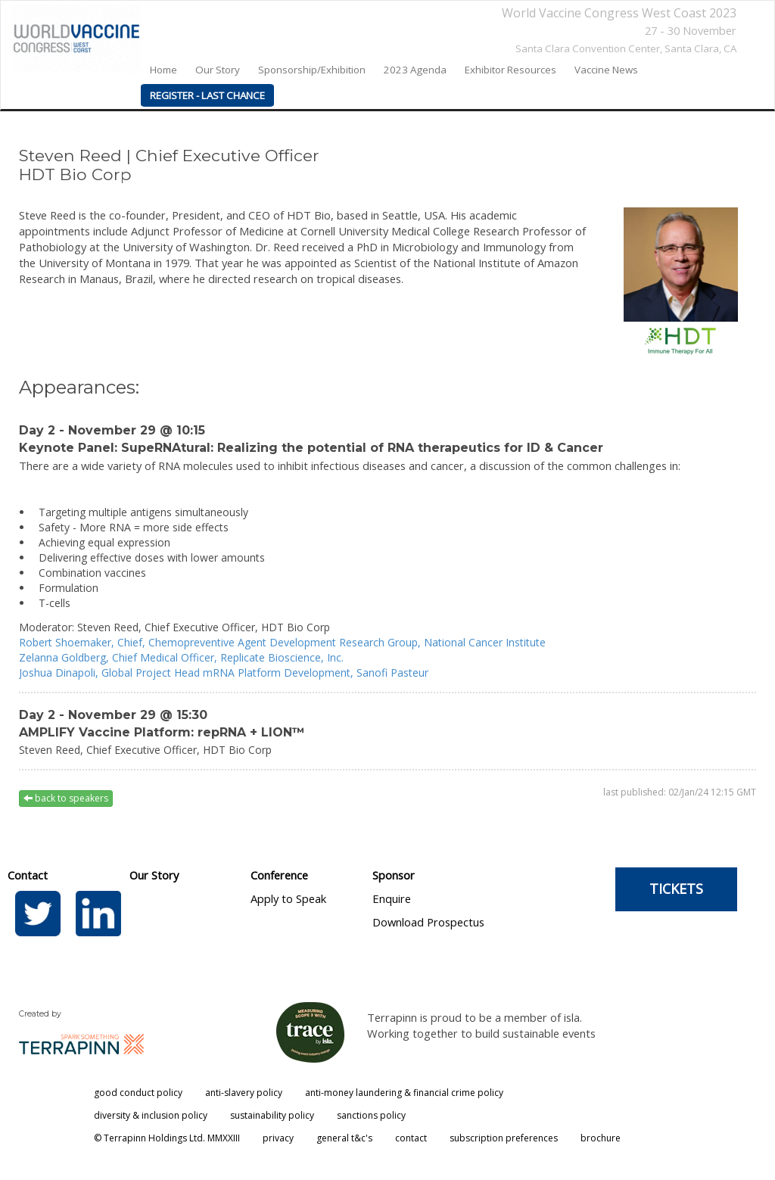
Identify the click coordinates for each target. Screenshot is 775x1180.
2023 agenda (415, 69)
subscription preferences (504, 1138)
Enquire (391, 898)
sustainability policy (272, 1115)
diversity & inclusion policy (150, 1115)
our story (217, 69)
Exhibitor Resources (510, 69)
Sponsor (393, 875)
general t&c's (344, 1138)
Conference (279, 875)
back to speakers (65, 798)
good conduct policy (138, 1092)
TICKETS (676, 889)
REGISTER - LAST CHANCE (207, 95)
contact (411, 1138)
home (163, 69)
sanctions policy (371, 1115)
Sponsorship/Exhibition (312, 69)
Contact (28, 875)
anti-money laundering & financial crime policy (404, 1092)
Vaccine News (606, 69)
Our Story (154, 875)
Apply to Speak (288, 898)
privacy (278, 1138)
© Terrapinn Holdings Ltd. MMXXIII (167, 1138)
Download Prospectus (428, 921)
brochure (600, 1138)
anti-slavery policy (243, 1092)
